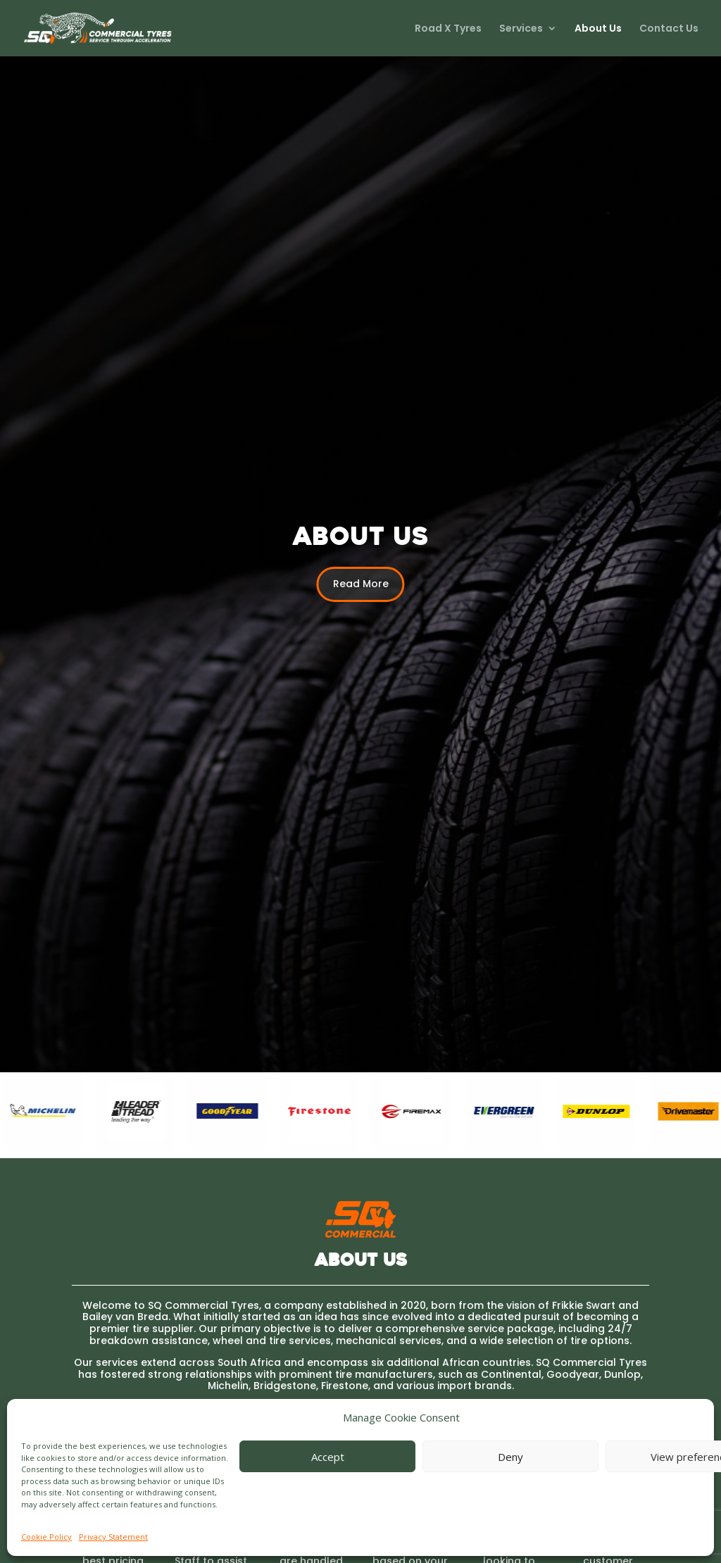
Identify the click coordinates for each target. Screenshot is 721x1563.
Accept (327, 1457)
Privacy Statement (113, 1536)
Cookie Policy (46, 1536)
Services (521, 29)
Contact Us (668, 29)
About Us (598, 29)
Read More (361, 584)
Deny (510, 1457)
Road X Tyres (448, 29)
